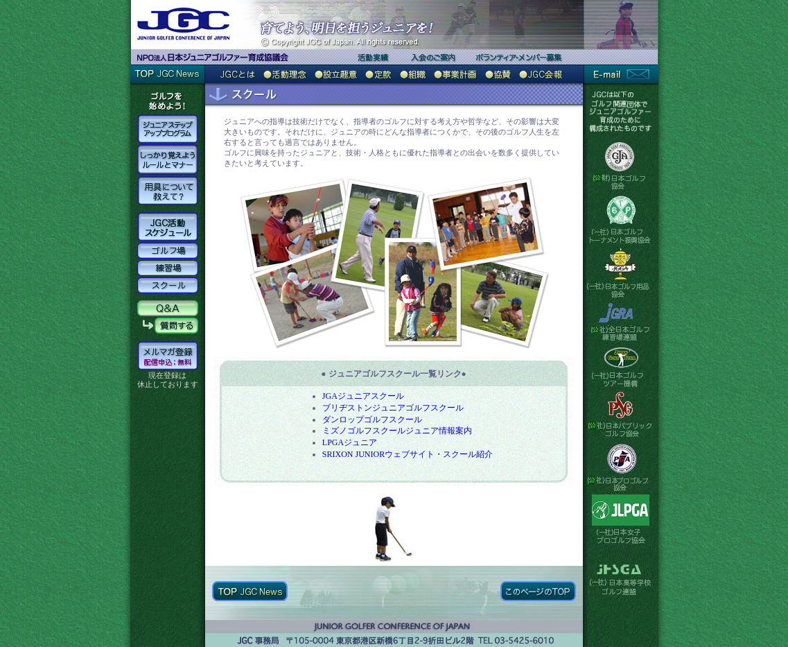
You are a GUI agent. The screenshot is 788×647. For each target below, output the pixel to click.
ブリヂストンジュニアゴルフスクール (393, 408)
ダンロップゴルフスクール (372, 419)
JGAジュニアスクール (363, 396)
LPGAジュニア (349, 442)
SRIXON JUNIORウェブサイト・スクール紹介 (407, 454)
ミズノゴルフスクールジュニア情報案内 (397, 430)
